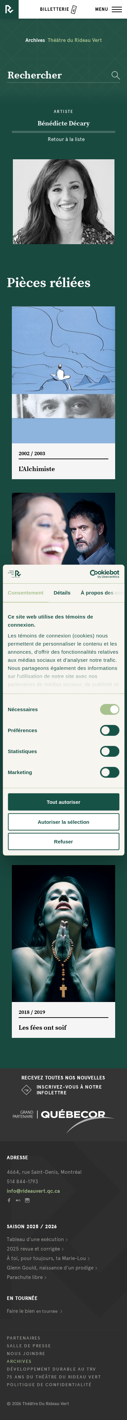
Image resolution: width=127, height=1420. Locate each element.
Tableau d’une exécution (35, 1239)
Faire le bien (33, 1311)
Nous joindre (26, 1353)
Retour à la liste (66, 139)
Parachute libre (25, 1277)
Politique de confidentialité (49, 1385)
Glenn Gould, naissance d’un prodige (50, 1268)
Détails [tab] (62, 593)
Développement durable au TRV (51, 1369)
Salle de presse (29, 1346)
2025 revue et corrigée (33, 1249)
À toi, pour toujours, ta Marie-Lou (46, 1258)
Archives (19, 1361)
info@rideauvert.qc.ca (33, 1191)
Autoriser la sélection (63, 821)
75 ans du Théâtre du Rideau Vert (54, 1377)
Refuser (63, 841)
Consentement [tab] (25, 593)
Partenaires (24, 1338)
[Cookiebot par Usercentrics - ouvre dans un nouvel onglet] (90, 573)
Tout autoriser (64, 802)
